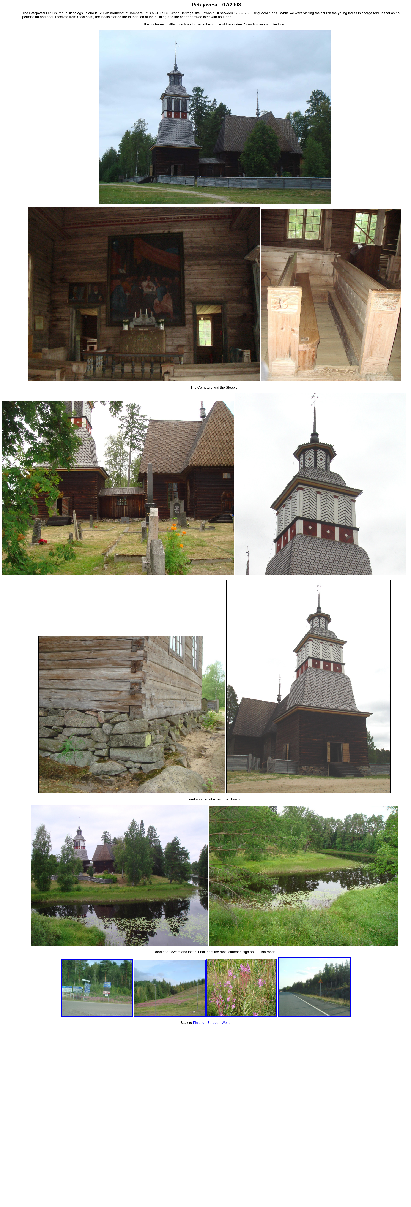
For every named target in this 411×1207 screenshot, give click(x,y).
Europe (213, 1023)
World (226, 1023)
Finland (198, 1023)
